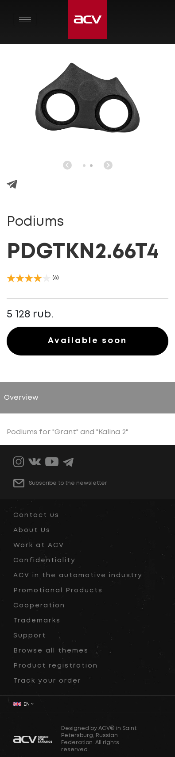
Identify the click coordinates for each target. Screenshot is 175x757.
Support (29, 636)
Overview (21, 397)
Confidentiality (44, 560)
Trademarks (37, 621)
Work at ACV (38, 545)
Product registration (55, 666)
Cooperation (39, 606)
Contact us (36, 515)
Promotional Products (58, 590)
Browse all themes (51, 651)
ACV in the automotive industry (78, 575)
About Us (32, 530)
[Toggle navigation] (25, 19)
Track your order (47, 681)
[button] (84, 165)
